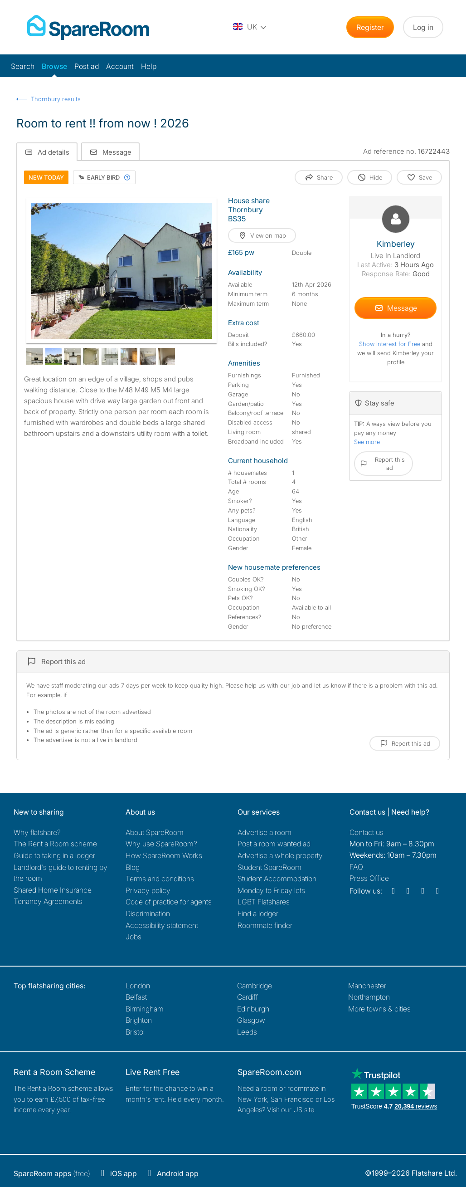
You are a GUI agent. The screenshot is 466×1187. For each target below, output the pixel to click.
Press (369, 878)
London (138, 985)
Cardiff (247, 996)
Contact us (366, 832)
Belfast (136, 996)
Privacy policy (148, 890)
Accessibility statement (162, 925)
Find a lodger (258, 913)
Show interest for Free (390, 343)
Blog (133, 867)
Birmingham (145, 1008)
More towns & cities (379, 1008)
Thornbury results (56, 99)
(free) (52, 1173)
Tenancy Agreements (48, 901)
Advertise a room (264, 832)
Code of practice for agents (169, 901)
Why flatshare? (37, 832)
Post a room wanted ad (274, 843)
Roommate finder (265, 925)
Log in (423, 27)
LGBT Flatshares (264, 901)
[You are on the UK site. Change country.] (250, 27)
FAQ (356, 866)
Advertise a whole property (280, 855)
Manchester (367, 985)
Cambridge (254, 985)
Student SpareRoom (269, 867)
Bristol (135, 1031)
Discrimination (148, 913)
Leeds (247, 1031)
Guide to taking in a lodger (54, 855)
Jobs (133, 936)
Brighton (139, 1020)
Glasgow (251, 1020)
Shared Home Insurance (53, 889)
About (155, 832)
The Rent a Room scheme (55, 843)
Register (370, 27)
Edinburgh (253, 1008)
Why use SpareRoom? (161, 843)
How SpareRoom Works (164, 855)
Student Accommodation (277, 878)
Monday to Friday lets (271, 890)
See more (367, 441)
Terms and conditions (160, 878)
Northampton (369, 996)
